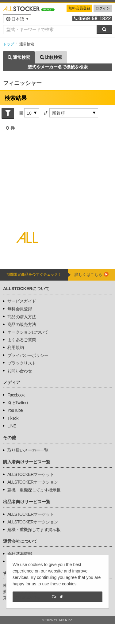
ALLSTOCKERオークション (32, 482)
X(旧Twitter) (17, 402)
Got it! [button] (57, 596)
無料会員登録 (79, 8)
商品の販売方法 (21, 324)
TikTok (12, 418)
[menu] (17, 18)
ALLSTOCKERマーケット (30, 474)
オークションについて (27, 332)
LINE (11, 425)
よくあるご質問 (21, 339)
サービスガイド (21, 301)
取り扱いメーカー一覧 (27, 450)
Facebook (16, 394)
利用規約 (15, 347)
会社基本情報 (19, 553)
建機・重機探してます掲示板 (33, 490)
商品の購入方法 (21, 316)
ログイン (102, 8)
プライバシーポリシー (27, 355)
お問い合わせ (19, 370)
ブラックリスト (21, 363)
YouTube (15, 410)
